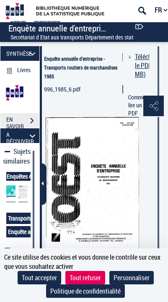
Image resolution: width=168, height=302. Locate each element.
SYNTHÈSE (22, 53)
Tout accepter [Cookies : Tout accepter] (39, 277)
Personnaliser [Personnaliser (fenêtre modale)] (132, 277)
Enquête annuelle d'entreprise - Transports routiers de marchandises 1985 (80, 67)
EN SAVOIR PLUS (22, 121)
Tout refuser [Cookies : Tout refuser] (85, 277)
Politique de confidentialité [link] (85, 291)
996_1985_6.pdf (62, 89)
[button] (153, 106)
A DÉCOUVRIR (22, 135)
